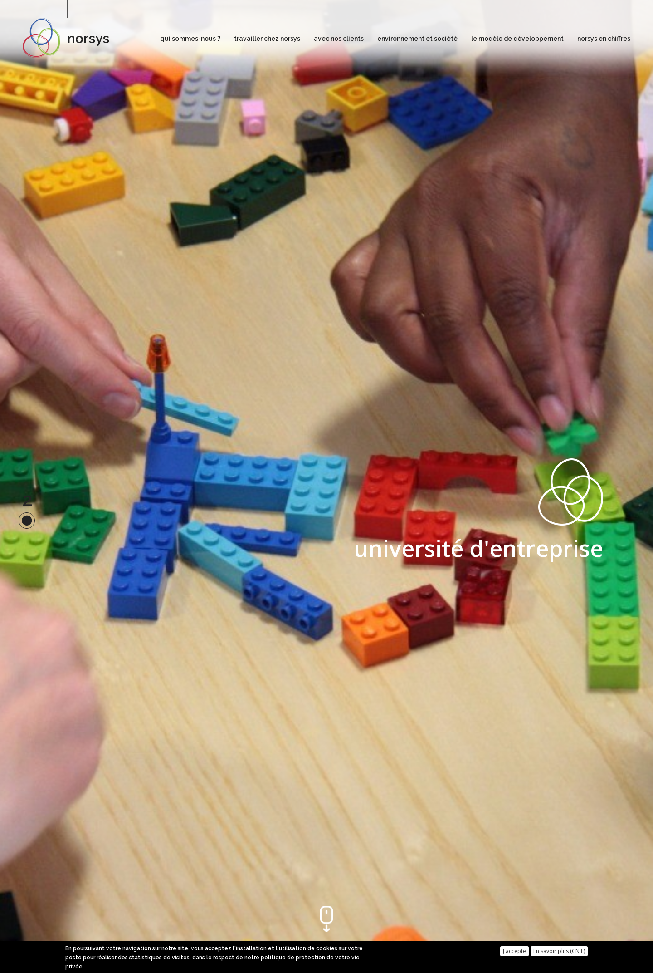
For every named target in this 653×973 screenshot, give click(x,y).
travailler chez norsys (267, 38)
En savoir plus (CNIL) (559, 951)
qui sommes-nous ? (190, 38)
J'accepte (514, 951)
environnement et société (417, 38)
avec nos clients (339, 38)
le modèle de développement (517, 38)
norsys (88, 38)
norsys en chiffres (603, 38)
